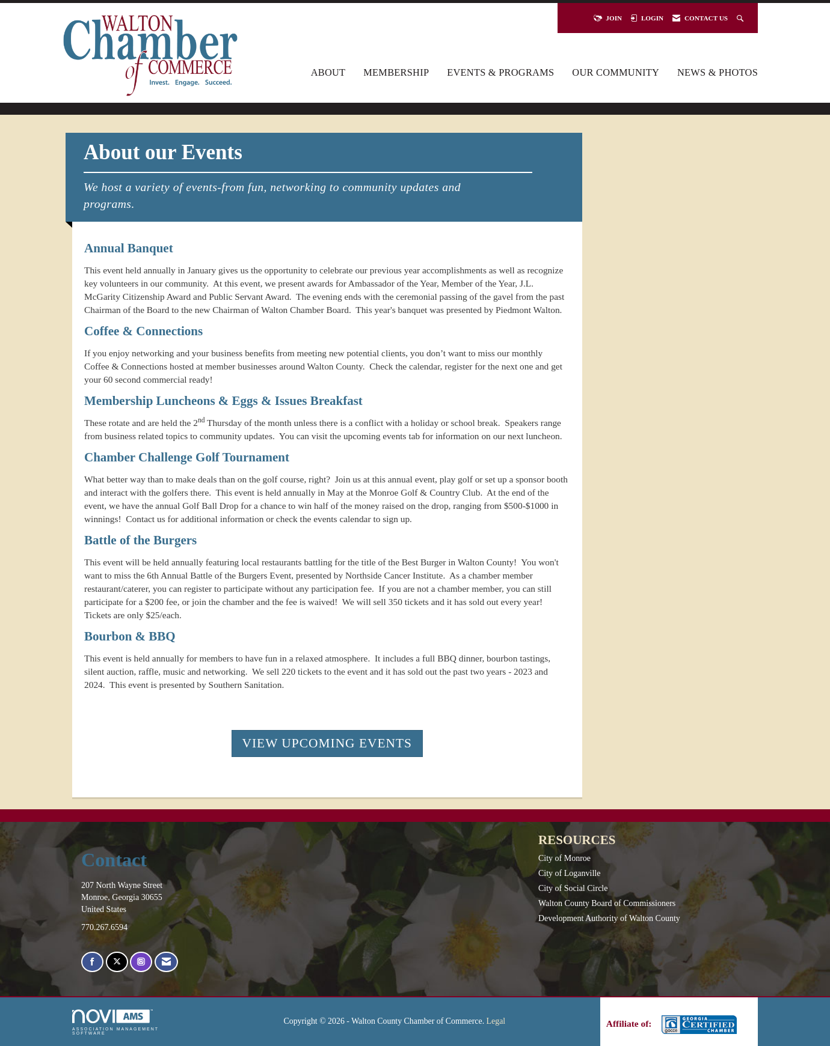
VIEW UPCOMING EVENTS (327, 743)
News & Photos (717, 72)
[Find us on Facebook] (92, 962)
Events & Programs (500, 72)
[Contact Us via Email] (166, 962)
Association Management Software (115, 1022)
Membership (396, 72)
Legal (496, 1021)
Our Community (615, 72)
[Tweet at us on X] (117, 962)
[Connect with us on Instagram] (141, 962)
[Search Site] (741, 18)
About (328, 72)
